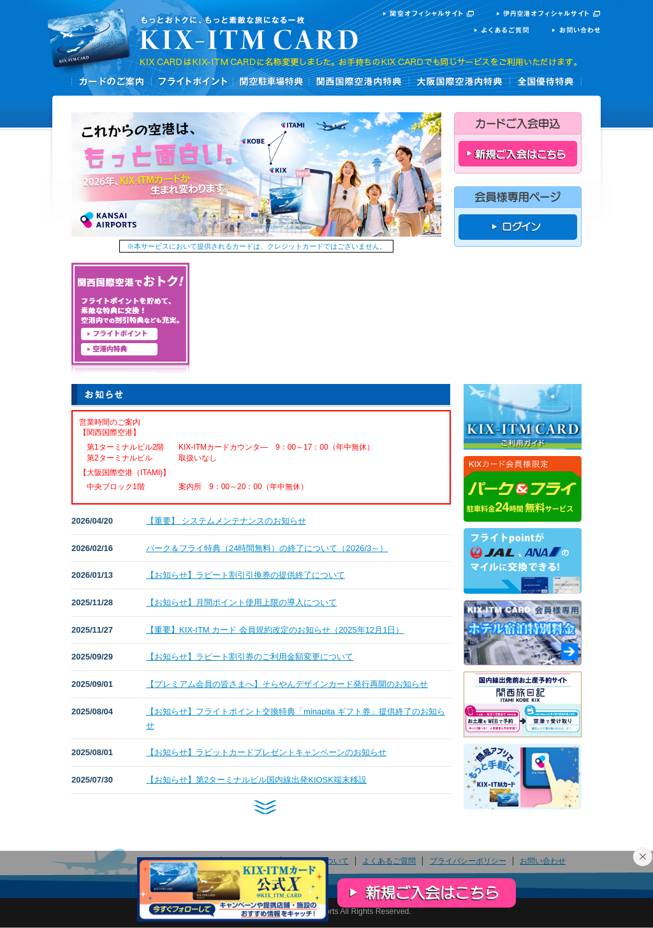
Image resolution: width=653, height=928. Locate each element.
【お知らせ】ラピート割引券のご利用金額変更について (249, 656)
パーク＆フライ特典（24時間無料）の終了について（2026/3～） (267, 548)
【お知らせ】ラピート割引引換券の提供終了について (245, 575)
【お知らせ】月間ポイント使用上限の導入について (241, 602)
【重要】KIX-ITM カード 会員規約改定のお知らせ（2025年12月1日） (275, 630)
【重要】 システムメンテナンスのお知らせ (226, 521)
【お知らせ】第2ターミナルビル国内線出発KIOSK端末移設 (256, 779)
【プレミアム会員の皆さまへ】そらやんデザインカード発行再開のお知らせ (287, 684)
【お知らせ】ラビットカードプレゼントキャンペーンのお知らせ (266, 752)
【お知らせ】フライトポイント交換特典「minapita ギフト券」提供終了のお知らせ (295, 718)
